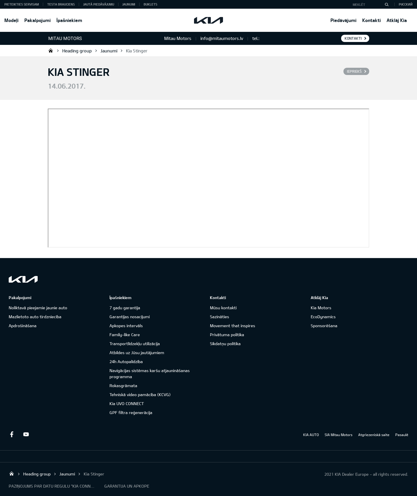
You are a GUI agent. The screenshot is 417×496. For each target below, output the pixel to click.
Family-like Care (124, 334)
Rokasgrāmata (123, 385)
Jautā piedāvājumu (98, 4)
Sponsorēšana (324, 325)
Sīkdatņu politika (225, 343)
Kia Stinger (136, 50)
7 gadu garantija (124, 307)
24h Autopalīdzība (126, 361)
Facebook (11, 434)
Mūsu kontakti (223, 307)
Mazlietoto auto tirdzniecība (35, 316)
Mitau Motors (51, 50)
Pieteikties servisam (21, 4)
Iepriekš (354, 71)
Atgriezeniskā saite (373, 435)
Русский (406, 4)
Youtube (26, 434)
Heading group (77, 50)
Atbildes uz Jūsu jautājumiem (136, 352)
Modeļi (11, 20)
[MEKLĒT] (386, 4)
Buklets (150, 4)
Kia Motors (321, 307)
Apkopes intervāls (126, 325)
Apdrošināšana (22, 325)
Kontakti (371, 20)
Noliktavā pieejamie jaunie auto (38, 307)
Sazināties (219, 316)
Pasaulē (401, 435)
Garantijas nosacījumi (129, 316)
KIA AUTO (311, 435)
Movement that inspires (232, 325)
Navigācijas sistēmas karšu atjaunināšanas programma (149, 373)
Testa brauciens (61, 4)
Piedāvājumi (343, 20)
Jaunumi (128, 4)
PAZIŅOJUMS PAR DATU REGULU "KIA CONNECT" (52, 486)
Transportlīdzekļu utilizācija (134, 343)
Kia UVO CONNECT (126, 403)
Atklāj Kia (397, 20)
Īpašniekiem (69, 20)
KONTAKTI (353, 38)
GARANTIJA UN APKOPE (126, 486)
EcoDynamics (323, 316)
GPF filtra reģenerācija (130, 412)
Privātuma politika (227, 334)
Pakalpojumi (37, 20)
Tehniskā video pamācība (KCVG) (140, 394)
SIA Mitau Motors (338, 435)
